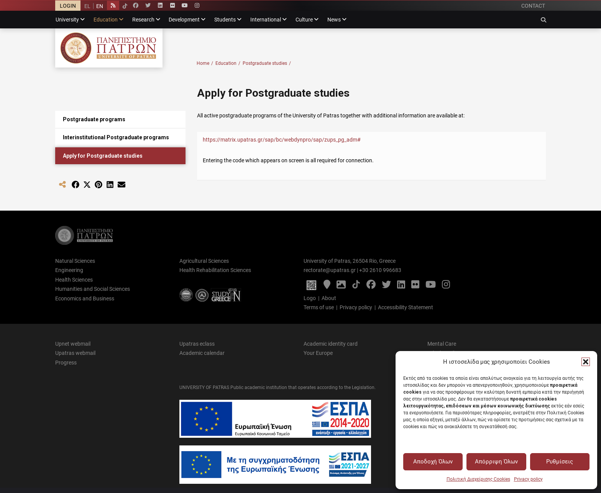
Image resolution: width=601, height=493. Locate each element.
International (265, 19)
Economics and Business (84, 298)
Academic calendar (202, 353)
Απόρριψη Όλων (496, 461)
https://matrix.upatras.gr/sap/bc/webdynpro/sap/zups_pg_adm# (282, 140)
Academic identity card (331, 344)
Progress (66, 362)
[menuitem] (87, 6)
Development (184, 19)
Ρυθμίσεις (559, 461)
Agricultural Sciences (204, 261)
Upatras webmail (75, 353)
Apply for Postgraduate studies (103, 156)
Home (205, 63)
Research (143, 19)
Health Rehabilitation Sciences (215, 270)
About (329, 298)
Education (106, 19)
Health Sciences (74, 280)
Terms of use (319, 307)
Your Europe (318, 353)
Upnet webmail (72, 344)
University (67, 19)
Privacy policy (528, 479)
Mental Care (441, 344)
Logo (310, 298)
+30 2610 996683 (380, 270)
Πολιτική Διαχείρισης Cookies (478, 479)
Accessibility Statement (405, 307)
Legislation (363, 387)
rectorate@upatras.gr (330, 270)
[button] (586, 362)
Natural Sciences (75, 261)
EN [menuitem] (99, 6)
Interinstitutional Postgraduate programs (116, 137)
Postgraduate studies (267, 63)
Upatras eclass (197, 344)
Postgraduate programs (94, 119)
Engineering (69, 270)
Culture (304, 19)
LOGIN (68, 6)
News (334, 19)
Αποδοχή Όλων (433, 461)
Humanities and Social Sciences (92, 289)
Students (225, 19)
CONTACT (533, 6)
